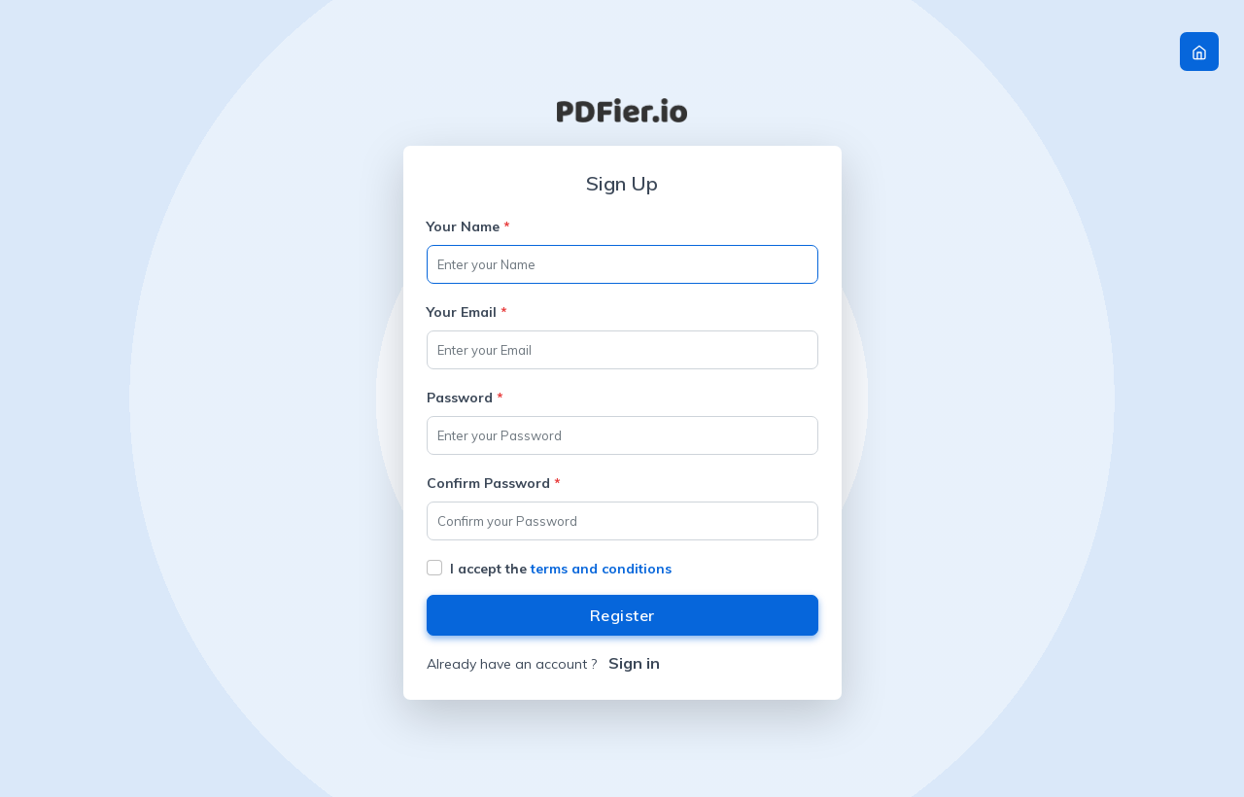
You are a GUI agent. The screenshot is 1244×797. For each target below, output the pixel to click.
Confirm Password (494, 483)
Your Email (467, 312)
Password (465, 397)
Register (622, 615)
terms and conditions (601, 568)
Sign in (634, 663)
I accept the (561, 568)
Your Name (468, 226)
